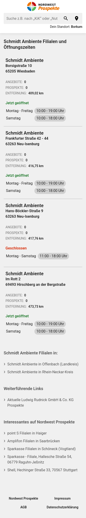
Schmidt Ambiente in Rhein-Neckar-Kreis (40, 372)
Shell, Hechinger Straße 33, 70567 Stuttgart (42, 470)
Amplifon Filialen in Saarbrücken (33, 441)
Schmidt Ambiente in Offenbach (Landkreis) (42, 364)
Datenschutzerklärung (62, 507)
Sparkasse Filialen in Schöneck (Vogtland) (41, 449)
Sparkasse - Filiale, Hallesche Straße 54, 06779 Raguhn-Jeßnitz (39, 459)
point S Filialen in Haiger (27, 433)
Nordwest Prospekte (23, 498)
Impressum (62, 498)
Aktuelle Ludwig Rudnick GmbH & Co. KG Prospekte (40, 403)
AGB (23, 507)
